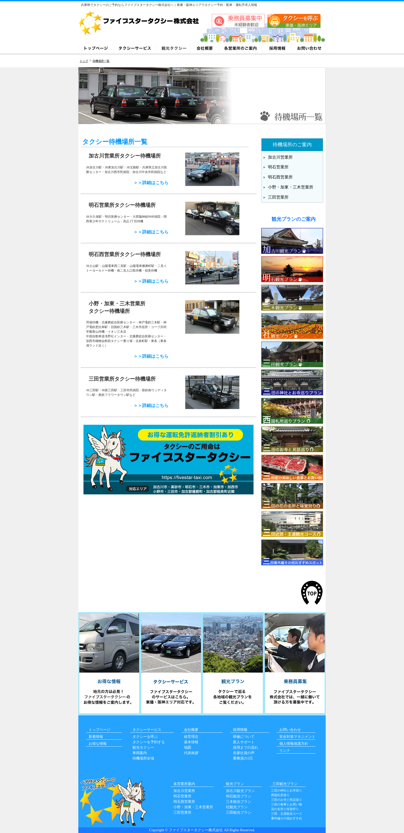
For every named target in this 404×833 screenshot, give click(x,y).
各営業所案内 (184, 784)
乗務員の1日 (243, 758)
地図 (187, 747)
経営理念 (191, 737)
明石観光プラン (238, 796)
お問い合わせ (290, 730)
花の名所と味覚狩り (285, 809)
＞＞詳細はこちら (151, 182)
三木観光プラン (238, 802)
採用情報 (240, 730)
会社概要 (191, 730)
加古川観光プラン (240, 791)
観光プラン (235, 784)
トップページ (99, 730)
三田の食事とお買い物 (286, 804)
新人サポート (244, 742)
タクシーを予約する (148, 742)
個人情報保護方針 (293, 744)
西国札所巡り (280, 795)
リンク (284, 751)
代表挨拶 (191, 753)
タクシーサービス (146, 730)
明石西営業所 (280, 177)
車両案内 (139, 753)
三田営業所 (278, 197)
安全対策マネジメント (297, 737)
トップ (84, 60)
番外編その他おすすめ (286, 818)
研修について (244, 737)
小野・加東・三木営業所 (290, 187)
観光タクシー (143, 747)
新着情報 (96, 737)
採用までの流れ (245, 747)
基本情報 (191, 742)
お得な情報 (98, 744)
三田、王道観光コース (286, 813)
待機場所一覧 (101, 60)
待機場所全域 (143, 758)
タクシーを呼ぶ (145, 737)
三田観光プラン (238, 812)
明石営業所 (278, 167)
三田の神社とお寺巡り (286, 790)
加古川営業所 (280, 157)
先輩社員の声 (244, 753)
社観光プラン (237, 807)
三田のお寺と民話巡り (286, 800)
